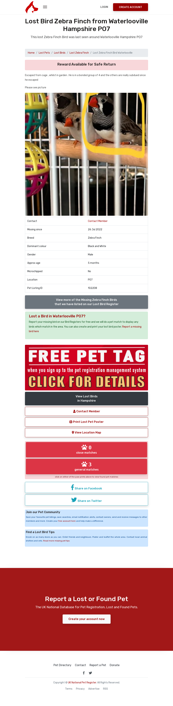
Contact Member (98, 221)
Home (31, 52)
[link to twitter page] (90, 673)
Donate (114, 665)
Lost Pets (44, 52)
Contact (80, 665)
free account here (67, 521)
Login (104, 7)
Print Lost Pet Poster (86, 422)
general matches (87, 466)
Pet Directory (62, 665)
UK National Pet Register (82, 682)
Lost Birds (59, 52)
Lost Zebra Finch (79, 52)
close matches (86, 449)
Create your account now (86, 619)
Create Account (130, 7)
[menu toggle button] (45, 7)
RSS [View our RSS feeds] (105, 689)
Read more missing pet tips (56, 541)
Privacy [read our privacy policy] (80, 689)
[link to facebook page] (83, 673)
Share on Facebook (86, 487)
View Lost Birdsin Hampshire (87, 398)
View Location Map (86, 432)
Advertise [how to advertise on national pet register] (94, 689)
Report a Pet (98, 665)
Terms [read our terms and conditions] (68, 689)
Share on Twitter (86, 500)
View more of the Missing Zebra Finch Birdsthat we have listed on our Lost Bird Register (87, 302)
